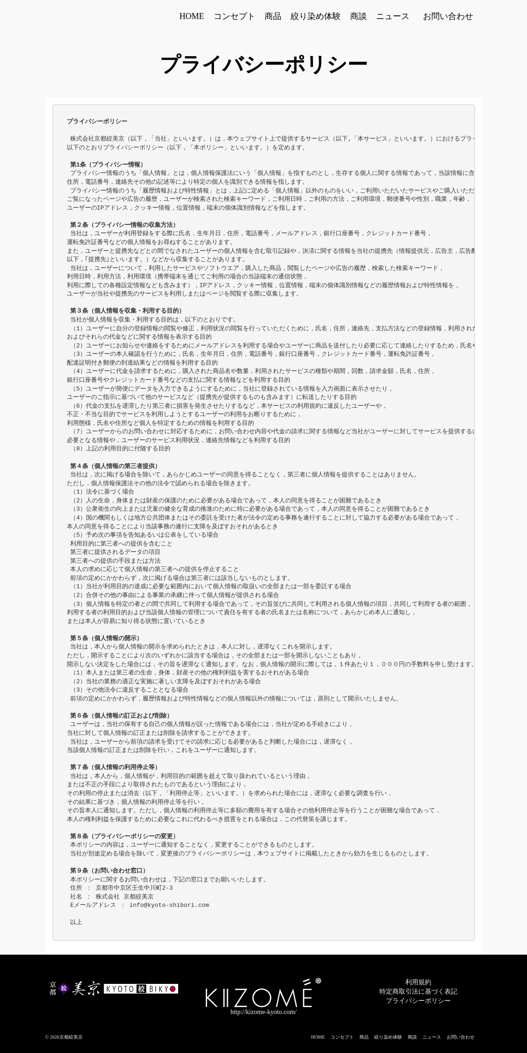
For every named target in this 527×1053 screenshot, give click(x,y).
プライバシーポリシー (418, 1000)
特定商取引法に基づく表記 (418, 991)
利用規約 (418, 982)
